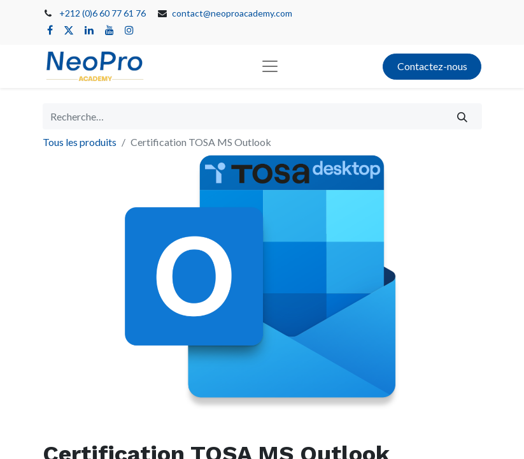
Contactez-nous (432, 66)
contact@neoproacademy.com (232, 13)
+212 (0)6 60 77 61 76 (102, 13)
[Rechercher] (462, 116)
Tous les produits (80, 142)
